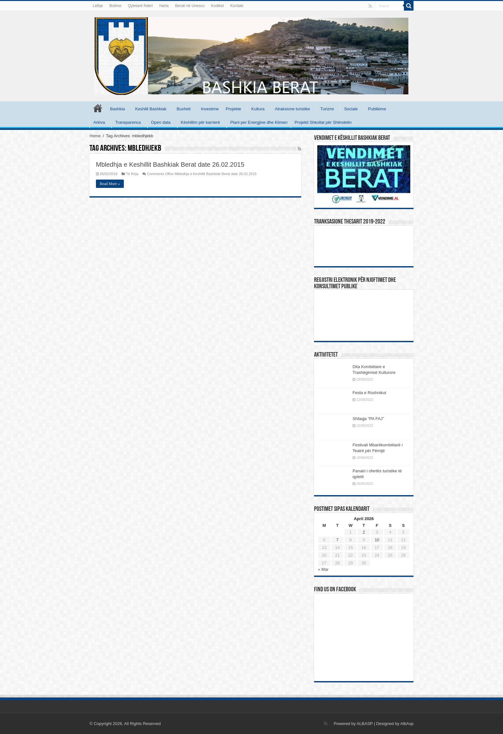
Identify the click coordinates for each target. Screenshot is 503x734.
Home (95, 135)
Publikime (377, 108)
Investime (210, 108)
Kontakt (236, 6)
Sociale (351, 108)
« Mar (323, 569)
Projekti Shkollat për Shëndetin (323, 122)
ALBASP (365, 723)
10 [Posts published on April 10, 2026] (377, 539)
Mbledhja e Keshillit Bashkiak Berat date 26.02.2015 (170, 164)
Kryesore (98, 108)
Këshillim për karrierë (200, 122)
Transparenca (128, 122)
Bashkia (117, 108)
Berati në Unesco (190, 6)
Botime (115, 6)
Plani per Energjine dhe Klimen (259, 122)
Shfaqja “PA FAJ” (371, 418)
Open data (161, 122)
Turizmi (327, 108)
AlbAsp (406, 723)
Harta (163, 6)
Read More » (110, 183)
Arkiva (99, 122)
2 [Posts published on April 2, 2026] (363, 532)
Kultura (258, 108)
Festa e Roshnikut (369, 392)
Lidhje (98, 6)
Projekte (233, 108)
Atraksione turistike (292, 108)
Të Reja (132, 174)
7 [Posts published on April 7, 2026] (337, 539)
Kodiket (217, 6)
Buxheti (184, 108)
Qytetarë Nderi (140, 6)
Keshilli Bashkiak (150, 108)
